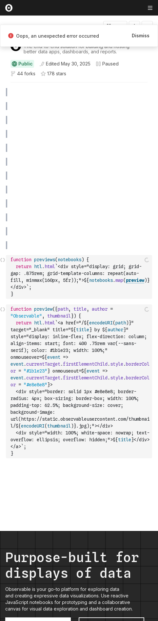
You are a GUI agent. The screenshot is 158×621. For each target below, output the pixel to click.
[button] (3, 85)
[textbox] (79, 277)
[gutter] (3, 92)
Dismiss (140, 35)
